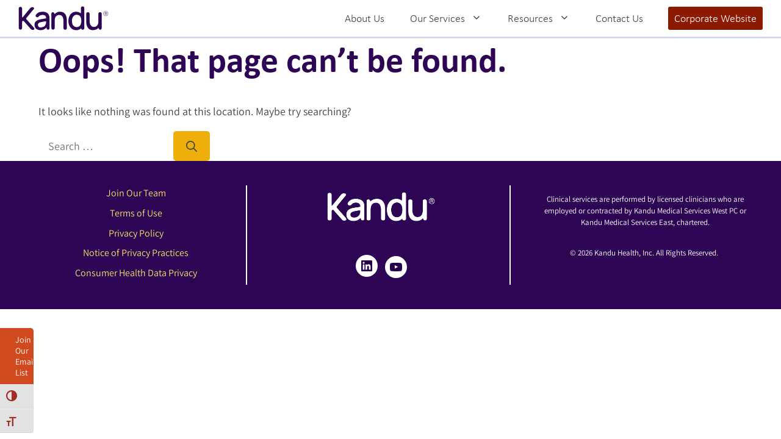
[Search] (191, 146)
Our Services (452, 18)
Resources (545, 18)
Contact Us (619, 18)
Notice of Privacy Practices (136, 252)
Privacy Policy (136, 233)
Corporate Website (715, 18)
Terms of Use (136, 213)
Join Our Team (136, 193)
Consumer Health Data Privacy (136, 272)
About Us (364, 18)
